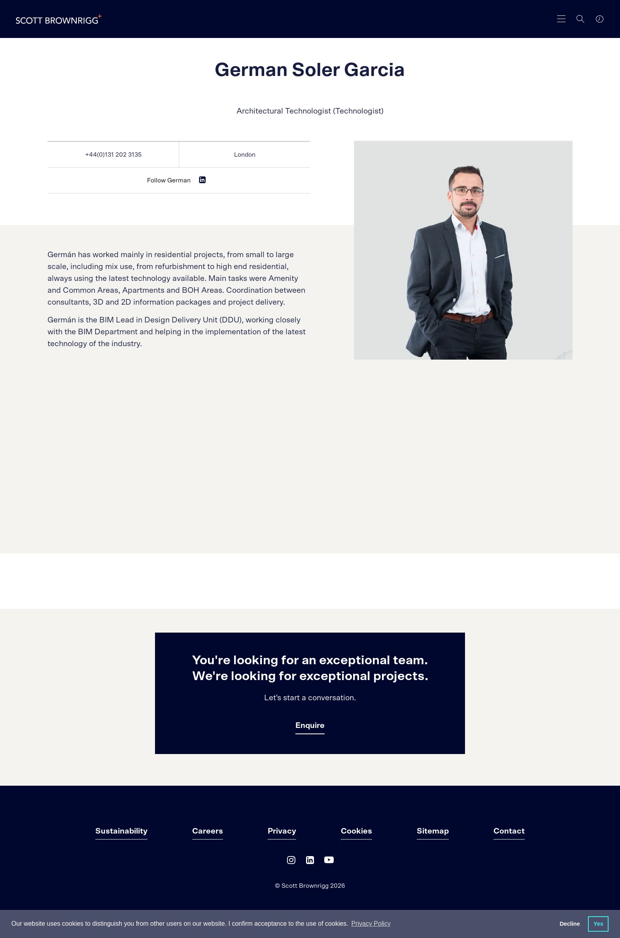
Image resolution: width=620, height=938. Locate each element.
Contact (509, 831)
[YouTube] (329, 861)
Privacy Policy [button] (371, 923)
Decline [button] (570, 924)
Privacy (282, 831)
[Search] (580, 19)
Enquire (310, 726)
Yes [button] (598, 924)
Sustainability (121, 831)
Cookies (356, 831)
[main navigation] (561, 19)
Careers (207, 831)
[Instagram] (291, 861)
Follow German (169, 180)
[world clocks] (599, 19)
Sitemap (433, 831)
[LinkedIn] (310, 861)
